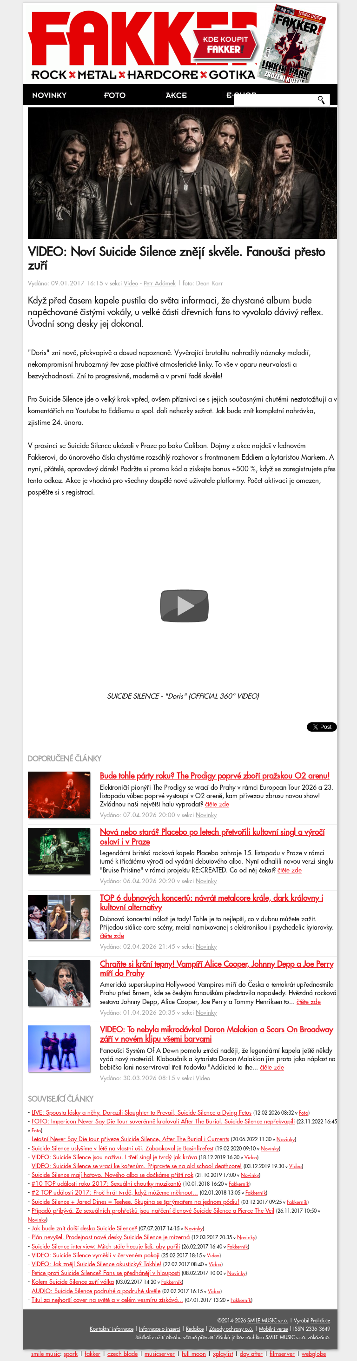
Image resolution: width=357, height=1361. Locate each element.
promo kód (166, 469)
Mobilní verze (273, 1329)
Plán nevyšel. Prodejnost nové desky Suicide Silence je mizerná (111, 1237)
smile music (45, 1354)
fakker (92, 1354)
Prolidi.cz (320, 1321)
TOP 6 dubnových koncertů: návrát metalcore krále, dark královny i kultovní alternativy (211, 903)
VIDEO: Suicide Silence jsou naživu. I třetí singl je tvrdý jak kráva (115, 1157)
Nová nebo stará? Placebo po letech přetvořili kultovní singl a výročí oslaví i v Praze (212, 837)
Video (131, 283)
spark (71, 1354)
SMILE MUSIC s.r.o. (267, 1321)
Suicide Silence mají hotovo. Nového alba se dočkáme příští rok (112, 1175)
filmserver (282, 1354)
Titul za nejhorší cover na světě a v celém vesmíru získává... (107, 1300)
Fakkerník (239, 1184)
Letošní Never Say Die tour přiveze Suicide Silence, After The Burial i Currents (130, 1139)
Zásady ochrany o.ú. (231, 1329)
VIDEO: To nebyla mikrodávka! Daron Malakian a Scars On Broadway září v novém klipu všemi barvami (216, 1034)
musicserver (160, 1354)
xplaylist (223, 1354)
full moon (194, 1354)
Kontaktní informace (111, 1329)
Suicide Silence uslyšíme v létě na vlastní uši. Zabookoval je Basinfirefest (122, 1148)
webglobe (314, 1354)
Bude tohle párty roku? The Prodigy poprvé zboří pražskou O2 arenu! (215, 776)
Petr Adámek (160, 283)
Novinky (206, 815)
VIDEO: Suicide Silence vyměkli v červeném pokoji (95, 1255)
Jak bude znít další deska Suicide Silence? (85, 1228)
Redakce (195, 1329)
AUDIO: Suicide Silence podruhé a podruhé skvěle (96, 1291)
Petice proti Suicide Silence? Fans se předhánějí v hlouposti (106, 1273)
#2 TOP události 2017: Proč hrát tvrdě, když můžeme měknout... (115, 1192)
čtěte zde (217, 804)
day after (251, 1354)
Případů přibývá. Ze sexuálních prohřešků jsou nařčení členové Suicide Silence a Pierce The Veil (153, 1211)
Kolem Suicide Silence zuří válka (73, 1282)
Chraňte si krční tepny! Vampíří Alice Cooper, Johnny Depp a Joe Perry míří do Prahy (216, 969)
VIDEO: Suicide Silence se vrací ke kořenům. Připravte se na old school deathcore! (137, 1166)
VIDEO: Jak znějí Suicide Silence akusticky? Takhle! (96, 1264)
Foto (303, 1113)
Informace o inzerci (159, 1329)
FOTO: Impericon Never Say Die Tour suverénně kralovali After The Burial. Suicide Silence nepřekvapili (163, 1121)
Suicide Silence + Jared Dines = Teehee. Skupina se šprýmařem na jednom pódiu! (135, 1202)
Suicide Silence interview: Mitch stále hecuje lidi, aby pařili (106, 1246)
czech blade (122, 1354)
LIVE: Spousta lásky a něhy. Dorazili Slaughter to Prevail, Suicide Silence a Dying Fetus (141, 1113)
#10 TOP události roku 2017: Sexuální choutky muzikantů (106, 1184)
